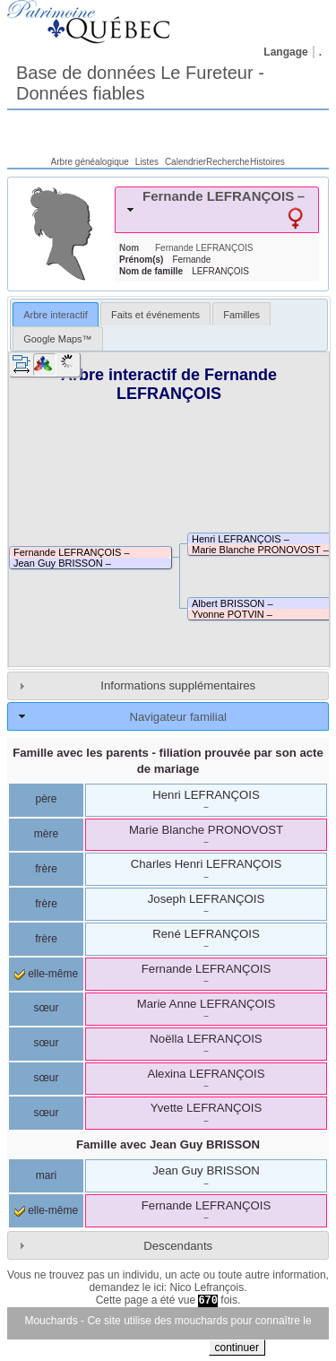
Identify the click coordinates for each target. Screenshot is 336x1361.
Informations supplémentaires (177, 685)
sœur (46, 1007)
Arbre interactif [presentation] (55, 314)
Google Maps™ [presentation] (57, 339)
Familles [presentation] (241, 314)
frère (46, 869)
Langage (285, 52)
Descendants (177, 1246)
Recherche (227, 162)
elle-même (46, 973)
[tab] (217, 209)
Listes (147, 162)
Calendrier (185, 162)
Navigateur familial (177, 717)
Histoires (267, 162)
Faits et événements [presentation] (155, 314)
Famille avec (168, 1144)
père (45, 799)
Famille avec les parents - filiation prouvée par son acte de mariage (168, 760)
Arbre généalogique (90, 162)
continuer (237, 1347)
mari (46, 1175)
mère (46, 834)
